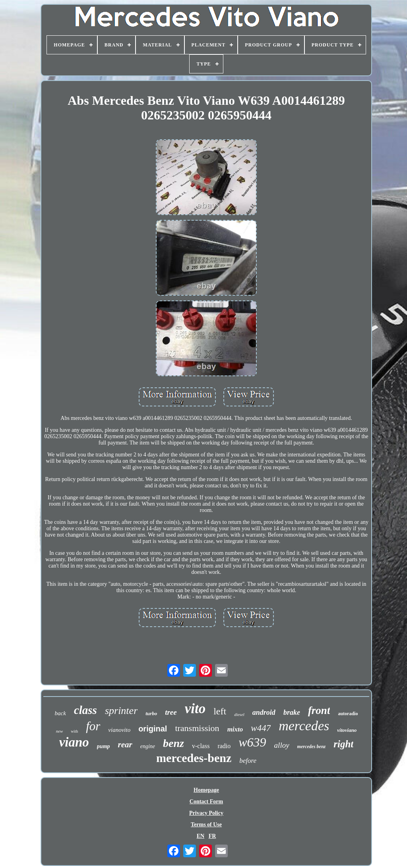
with (74, 731)
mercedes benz (311, 746)
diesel (239, 714)
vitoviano (347, 730)
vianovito (119, 730)
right (343, 744)
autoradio (348, 713)
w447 (261, 728)
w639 (252, 742)
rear (125, 744)
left (219, 711)
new (59, 731)
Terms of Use (206, 825)
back (60, 713)
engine (147, 746)
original (152, 728)
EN (200, 836)
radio (224, 746)
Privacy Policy (206, 813)
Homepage (206, 790)
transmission (197, 728)
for (93, 726)
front (319, 710)
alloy (281, 745)
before (247, 760)
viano (74, 742)
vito (195, 708)
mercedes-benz (193, 757)
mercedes (304, 725)
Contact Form (206, 801)
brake (291, 712)
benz (173, 743)
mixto (235, 729)
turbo (151, 713)
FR (212, 836)
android (263, 712)
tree (171, 712)
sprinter (121, 710)
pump (103, 746)
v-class (200, 746)
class (85, 710)
